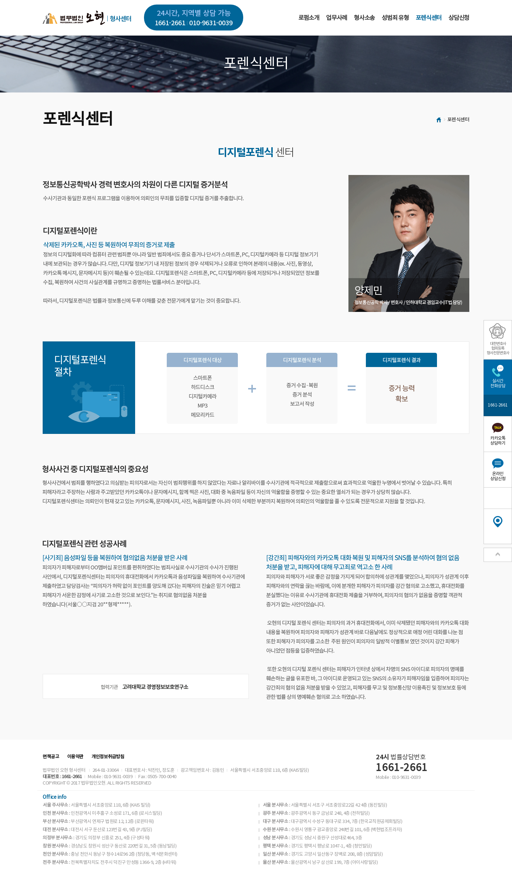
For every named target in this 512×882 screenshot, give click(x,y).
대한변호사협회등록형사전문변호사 (498, 348)
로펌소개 (308, 18)
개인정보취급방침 (107, 757)
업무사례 (336, 18)
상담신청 (458, 18)
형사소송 (364, 18)
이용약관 (75, 757)
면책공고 (51, 757)
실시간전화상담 (497, 383)
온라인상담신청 (497, 476)
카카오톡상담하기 (497, 441)
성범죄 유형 (395, 18)
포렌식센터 (429, 18)
